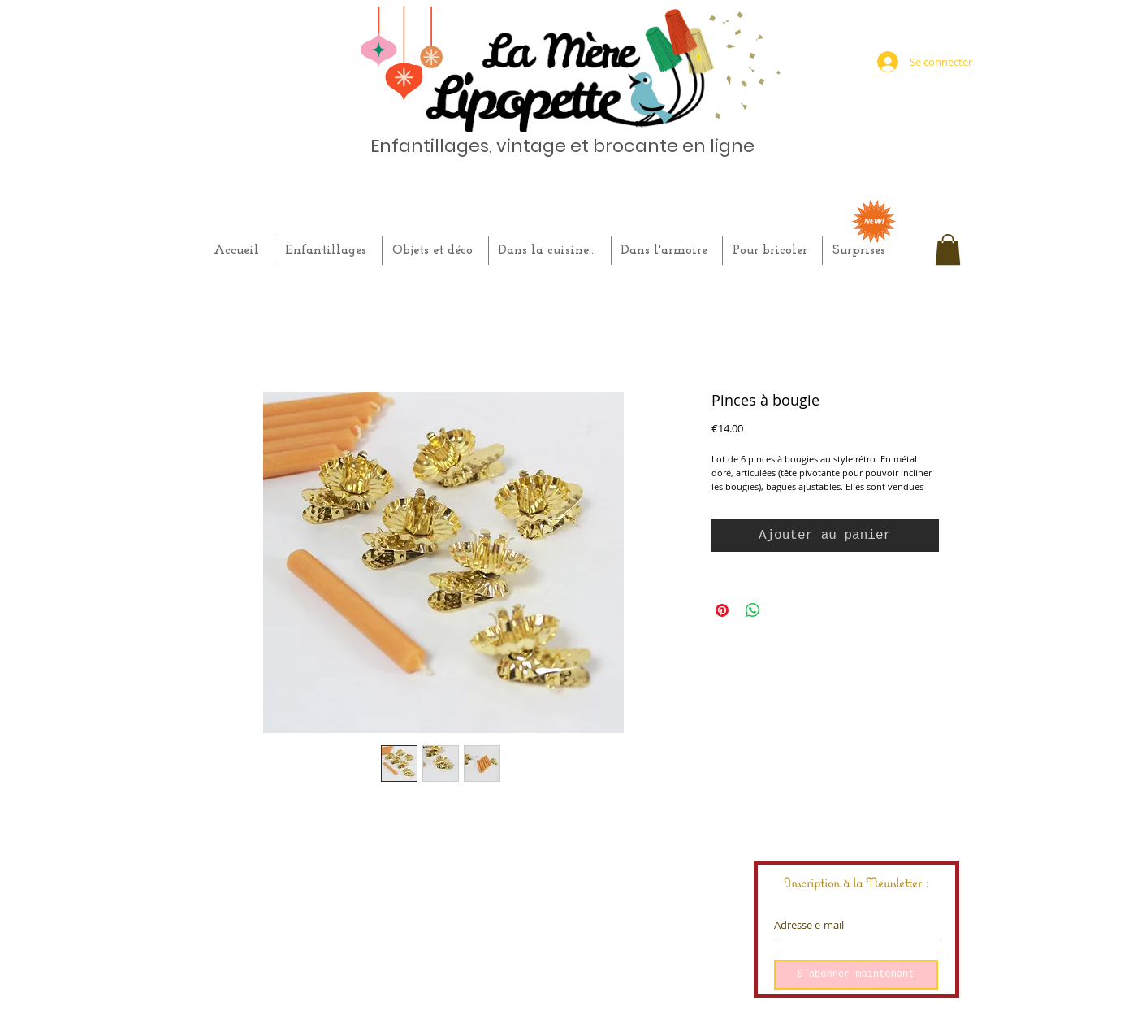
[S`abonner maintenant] (856, 975)
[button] (948, 249)
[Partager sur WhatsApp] (753, 610)
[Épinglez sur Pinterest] (722, 610)
